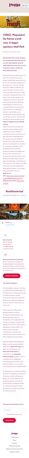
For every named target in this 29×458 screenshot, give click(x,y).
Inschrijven (9, 420)
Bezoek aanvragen (11, 276)
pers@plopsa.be (7, 244)
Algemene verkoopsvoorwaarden (14, 449)
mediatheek (23, 195)
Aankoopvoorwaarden (14, 446)
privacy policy (18, 414)
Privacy (14, 440)
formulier (11, 270)
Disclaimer (14, 443)
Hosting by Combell (14, 452)
